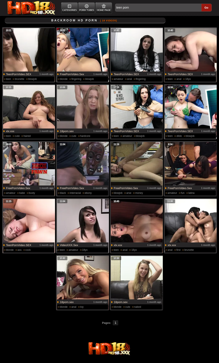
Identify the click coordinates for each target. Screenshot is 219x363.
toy (82, 306)
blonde (64, 79)
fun (183, 192)
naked (137, 306)
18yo (188, 79)
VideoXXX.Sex (69, 245)
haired (27, 135)
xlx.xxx (10, 131)
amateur (118, 79)
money (139, 192)
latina (191, 192)
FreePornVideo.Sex (72, 74)
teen (8, 79)
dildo (179, 135)
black (63, 192)
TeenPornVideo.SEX (18, 74)
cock (28, 249)
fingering (76, 79)
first (178, 249)
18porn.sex (67, 131)
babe (22, 192)
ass (20, 249)
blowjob (32, 79)
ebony (88, 192)
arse (128, 192)
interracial (75, 192)
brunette (19, 79)
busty (32, 192)
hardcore (85, 135)
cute (17, 135)
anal (129, 79)
